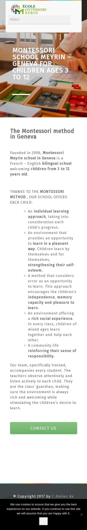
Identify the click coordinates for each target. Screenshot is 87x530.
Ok (43, 521)
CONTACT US (43, 428)
